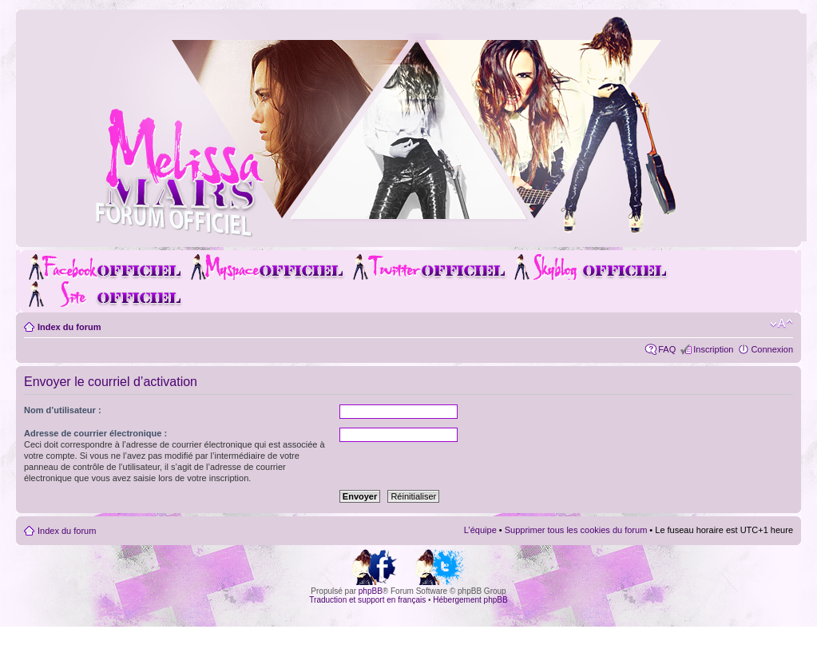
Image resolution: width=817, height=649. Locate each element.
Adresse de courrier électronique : (95, 433)
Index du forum (69, 327)
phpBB (371, 591)
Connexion (772, 349)
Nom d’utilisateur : (62, 410)
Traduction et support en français (367, 599)
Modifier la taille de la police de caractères (781, 324)
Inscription (713, 349)
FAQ (667, 349)
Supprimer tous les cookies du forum (576, 530)
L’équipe (480, 530)
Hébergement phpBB (470, 599)
